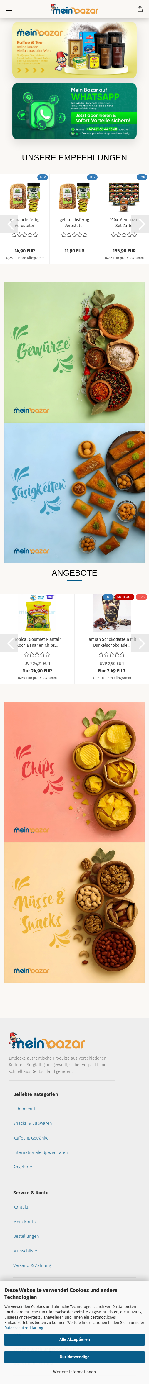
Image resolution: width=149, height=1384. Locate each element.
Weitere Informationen (74, 1372)
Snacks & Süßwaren (32, 1123)
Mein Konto (24, 1221)
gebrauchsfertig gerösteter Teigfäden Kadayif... (24, 222)
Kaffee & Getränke (30, 1138)
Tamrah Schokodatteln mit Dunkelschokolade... (111, 642)
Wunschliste (25, 1251)
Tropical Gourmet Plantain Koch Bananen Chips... (37, 642)
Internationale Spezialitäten (40, 1152)
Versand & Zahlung (32, 1265)
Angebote (22, 1167)
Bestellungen (26, 1236)
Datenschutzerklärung (23, 1328)
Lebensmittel (26, 1109)
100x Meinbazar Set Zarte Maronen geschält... (124, 222)
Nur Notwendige (75, 1357)
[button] (9, 224)
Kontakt (20, 1207)
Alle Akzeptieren (74, 1339)
